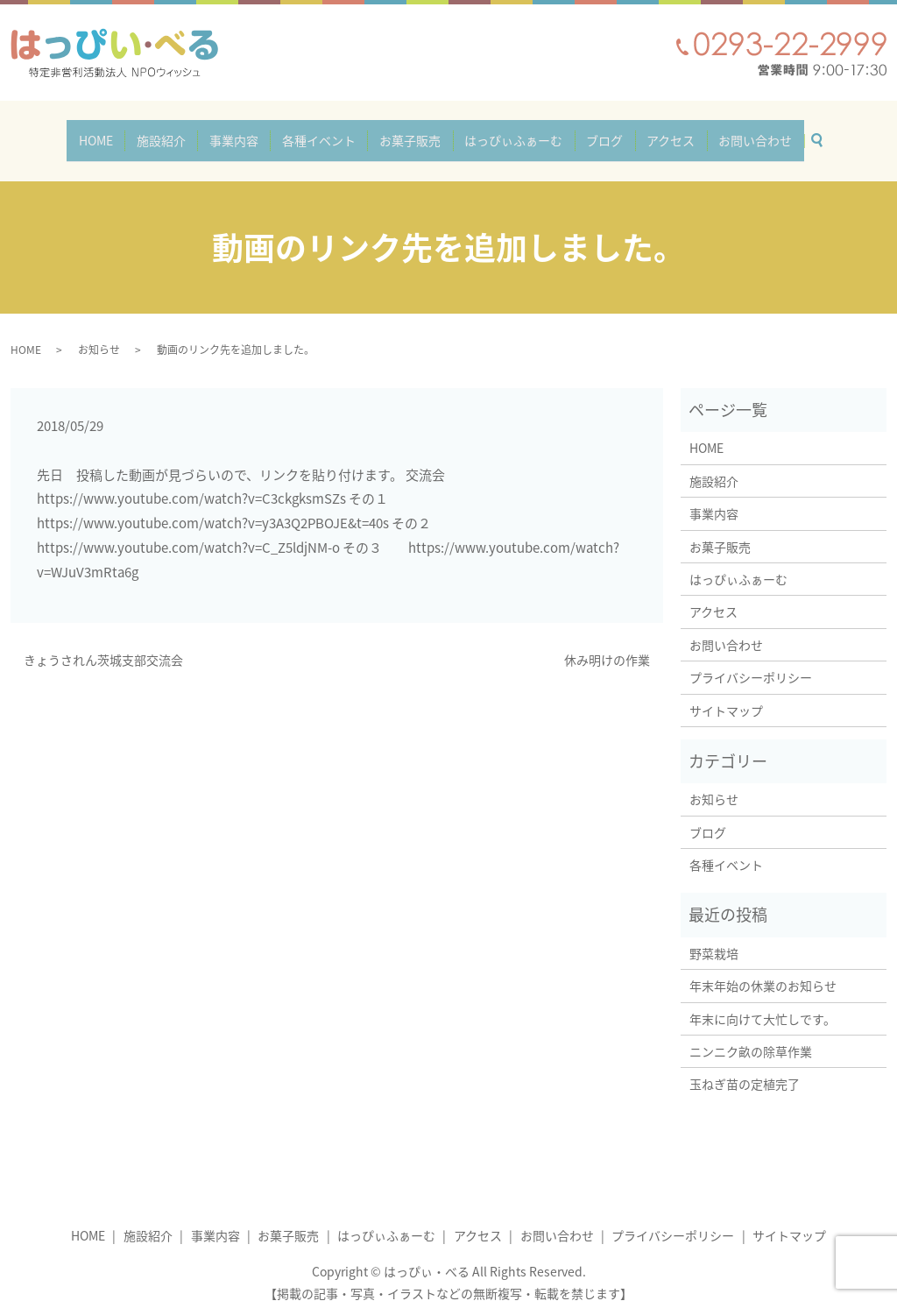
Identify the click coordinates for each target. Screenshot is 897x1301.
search (796, 129)
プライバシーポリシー (750, 661)
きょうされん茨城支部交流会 (103, 644)
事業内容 (247, 132)
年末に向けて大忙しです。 (762, 1003)
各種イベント (325, 132)
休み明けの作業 (607, 644)
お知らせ (99, 334)
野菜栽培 (720, 937)
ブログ (591, 132)
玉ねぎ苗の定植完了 (744, 1068)
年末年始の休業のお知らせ (763, 970)
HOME (122, 132)
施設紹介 (180, 132)
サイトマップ (726, 694)
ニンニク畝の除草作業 (750, 1035)
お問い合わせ (729, 132)
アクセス (651, 132)
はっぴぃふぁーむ (507, 132)
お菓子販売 (410, 132)
